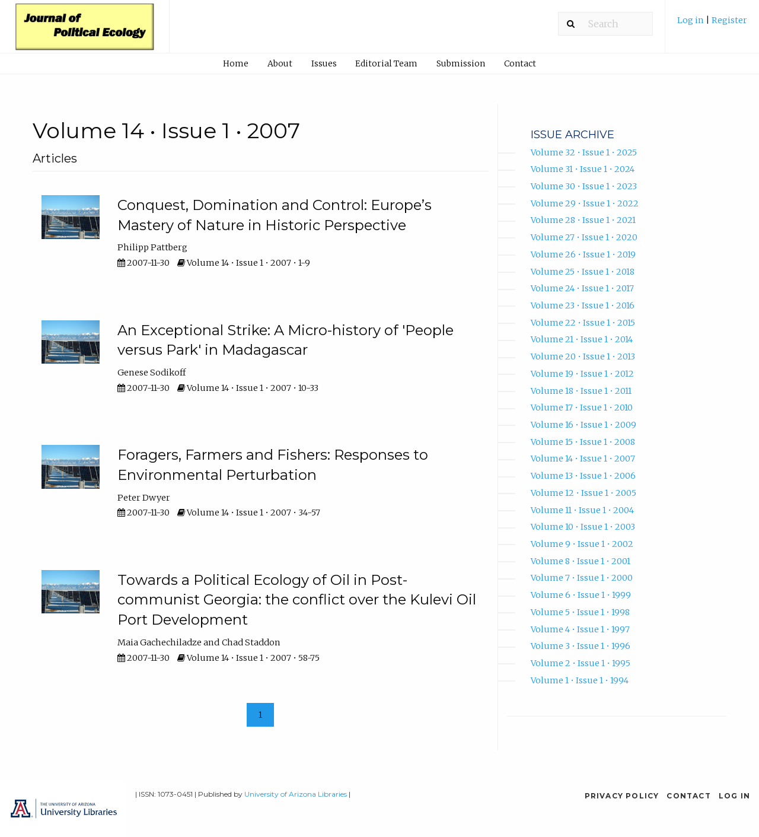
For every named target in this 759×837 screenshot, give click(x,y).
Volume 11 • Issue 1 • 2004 (582, 510)
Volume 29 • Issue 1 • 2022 (585, 203)
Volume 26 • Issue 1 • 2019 (583, 254)
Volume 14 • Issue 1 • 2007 (583, 458)
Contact (520, 63)
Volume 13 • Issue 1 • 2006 (583, 475)
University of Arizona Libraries (295, 794)
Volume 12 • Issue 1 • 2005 (583, 493)
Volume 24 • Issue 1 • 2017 (582, 288)
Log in (691, 20)
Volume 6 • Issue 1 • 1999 (581, 595)
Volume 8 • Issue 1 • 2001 (580, 561)
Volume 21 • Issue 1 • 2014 (582, 339)
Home (235, 63)
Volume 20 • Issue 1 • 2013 (583, 356)
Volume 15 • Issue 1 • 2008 (583, 442)
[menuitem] (712, 24)
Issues (324, 63)
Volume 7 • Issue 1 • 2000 (582, 577)
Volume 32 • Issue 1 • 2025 (584, 152)
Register (729, 20)
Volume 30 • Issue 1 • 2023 (584, 186)
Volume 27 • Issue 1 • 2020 (584, 237)
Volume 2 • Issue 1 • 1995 (580, 663)
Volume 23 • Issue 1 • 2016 (582, 305)
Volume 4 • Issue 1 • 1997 (580, 629)
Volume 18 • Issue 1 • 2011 (581, 391)
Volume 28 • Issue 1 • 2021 (583, 220)
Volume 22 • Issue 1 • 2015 (583, 322)
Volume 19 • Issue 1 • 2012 (582, 373)
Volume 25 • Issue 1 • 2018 (582, 271)
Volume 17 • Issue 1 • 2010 (582, 407)
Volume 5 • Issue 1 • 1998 (580, 612)
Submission (460, 63)
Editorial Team (386, 63)
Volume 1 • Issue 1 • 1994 (580, 680)
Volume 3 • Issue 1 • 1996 (580, 646)
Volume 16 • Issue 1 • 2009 (583, 424)
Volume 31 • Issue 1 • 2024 (582, 169)
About (279, 63)
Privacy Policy (622, 795)
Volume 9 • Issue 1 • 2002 (582, 544)
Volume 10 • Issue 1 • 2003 (583, 526)
